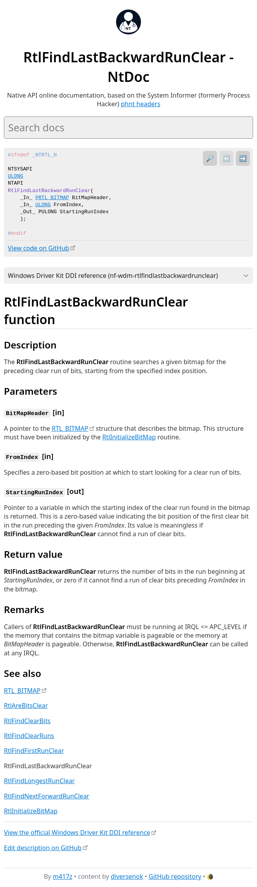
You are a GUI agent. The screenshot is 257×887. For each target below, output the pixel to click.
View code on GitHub (38, 248)
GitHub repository (175, 875)
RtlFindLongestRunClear (39, 779)
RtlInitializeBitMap (129, 436)
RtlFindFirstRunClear (34, 749)
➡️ (243, 158)
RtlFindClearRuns (29, 734)
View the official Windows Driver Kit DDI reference (77, 831)
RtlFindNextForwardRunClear (46, 794)
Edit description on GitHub (42, 846)
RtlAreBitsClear (26, 704)
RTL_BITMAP (70, 427)
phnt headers (141, 104)
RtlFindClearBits (27, 719)
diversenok (127, 875)
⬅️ (226, 158)
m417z (62, 875)
